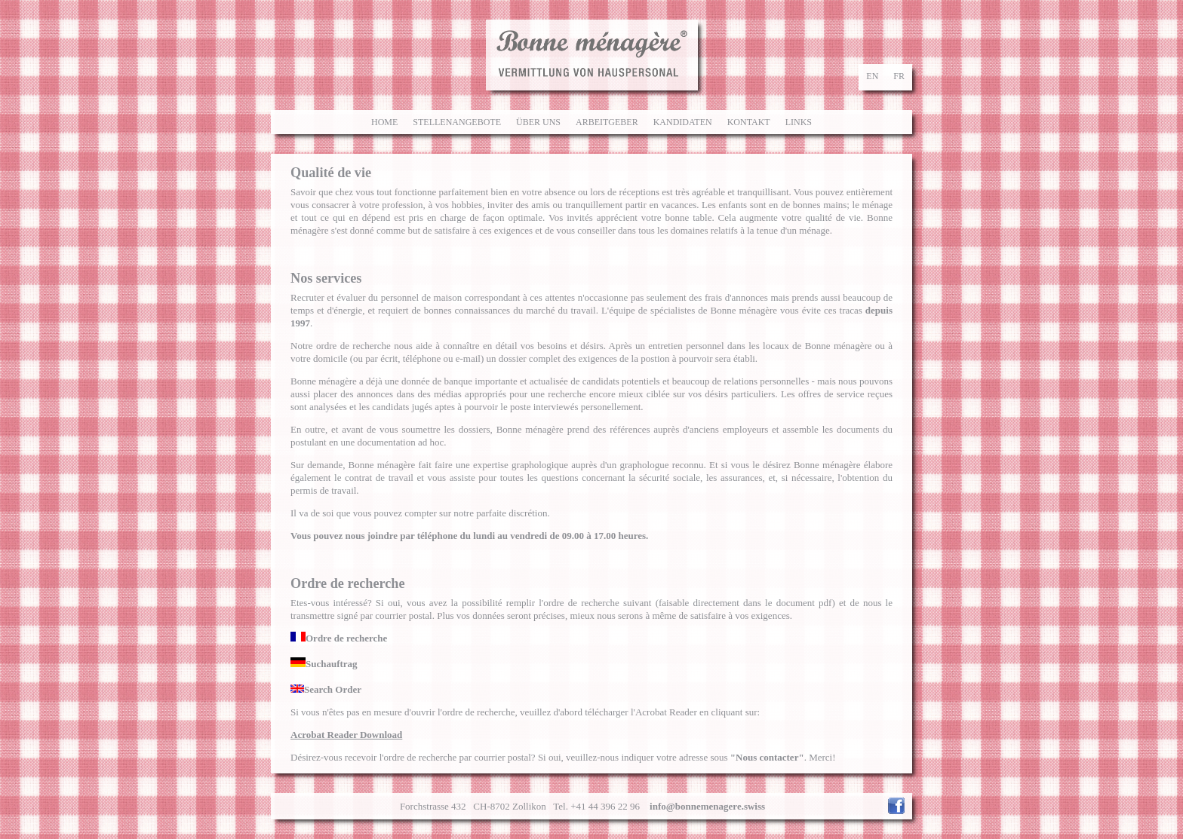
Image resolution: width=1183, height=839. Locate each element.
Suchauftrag (324, 663)
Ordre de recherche (338, 638)
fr (899, 76)
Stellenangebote (457, 122)
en (872, 76)
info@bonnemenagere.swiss (707, 806)
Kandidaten (682, 122)
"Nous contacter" (767, 757)
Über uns (538, 122)
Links (798, 122)
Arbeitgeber (607, 122)
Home (384, 122)
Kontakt (748, 122)
